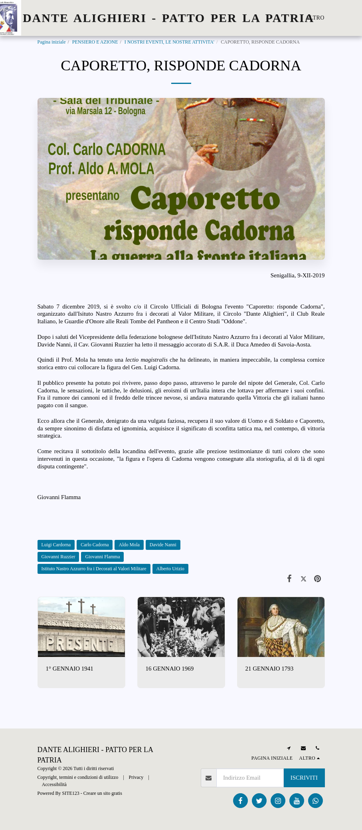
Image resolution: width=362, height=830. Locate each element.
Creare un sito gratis (102, 793)
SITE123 (70, 793)
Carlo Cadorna (95, 544)
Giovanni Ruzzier (58, 556)
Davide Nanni (163, 544)
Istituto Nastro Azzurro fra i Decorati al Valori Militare (94, 568)
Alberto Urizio (170, 568)
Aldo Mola (129, 544)
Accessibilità (54, 784)
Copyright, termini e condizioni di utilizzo (78, 777)
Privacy (136, 777)
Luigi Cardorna (56, 544)
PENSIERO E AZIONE (95, 42)
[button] (356, 18)
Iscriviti (304, 777)
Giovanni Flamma (102, 556)
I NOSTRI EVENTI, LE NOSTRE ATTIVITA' (169, 42)
